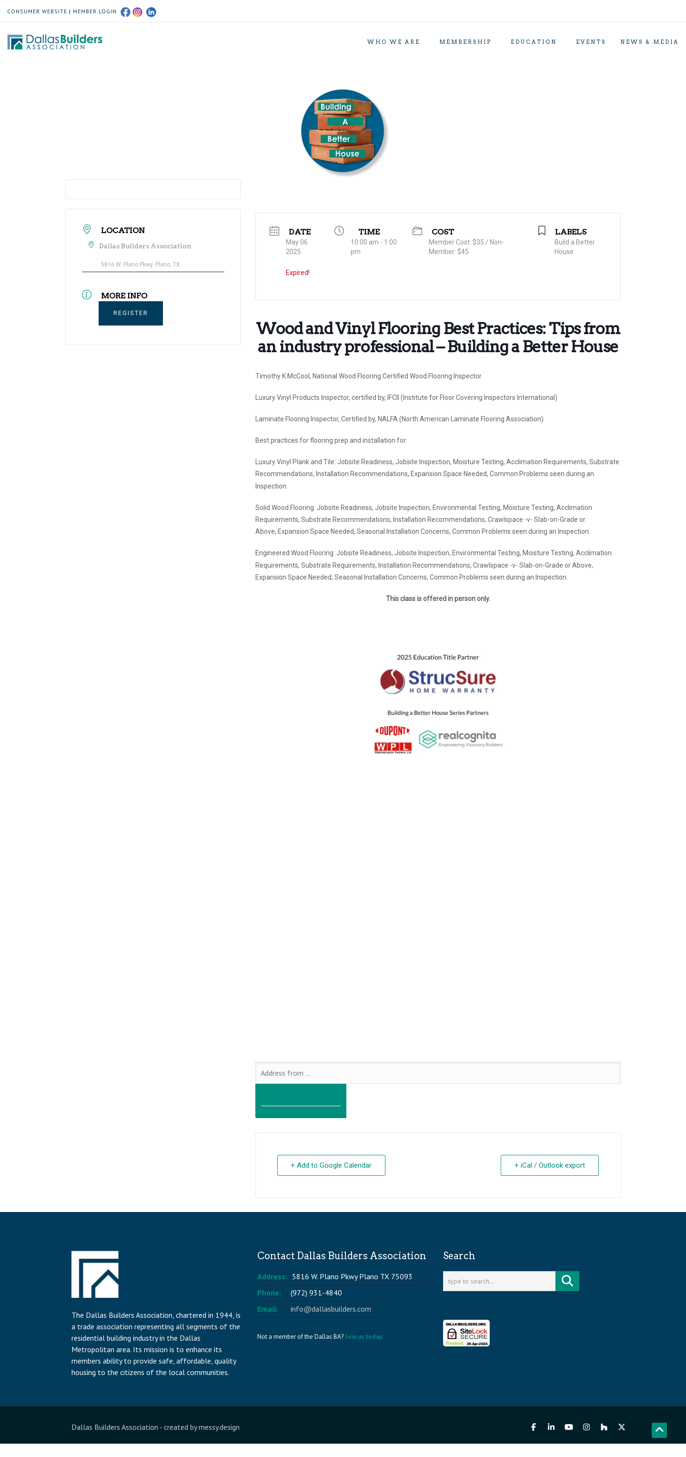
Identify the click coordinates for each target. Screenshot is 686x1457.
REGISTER (130, 312)
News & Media (649, 42)
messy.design (219, 1427)
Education (534, 42)
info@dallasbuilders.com (331, 1309)
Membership (465, 42)
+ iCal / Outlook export (549, 1165)
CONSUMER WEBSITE (37, 11)
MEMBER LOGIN (95, 11)
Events (591, 42)
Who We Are (393, 42)
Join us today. (364, 1337)
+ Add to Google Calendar (331, 1165)
